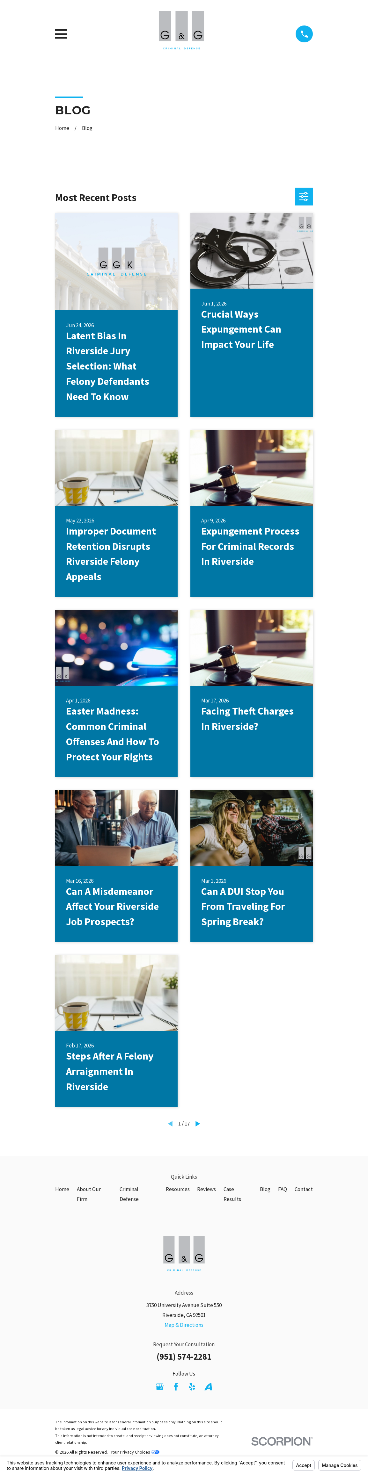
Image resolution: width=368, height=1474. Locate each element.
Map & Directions (184, 1324)
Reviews (206, 1189)
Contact (304, 1189)
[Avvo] (208, 1387)
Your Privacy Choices (135, 1452)
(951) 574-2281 (184, 1356)
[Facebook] (176, 1387)
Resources (178, 1189)
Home (62, 1189)
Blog (265, 1189)
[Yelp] (192, 1387)
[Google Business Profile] (160, 1387)
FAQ (282, 1189)
